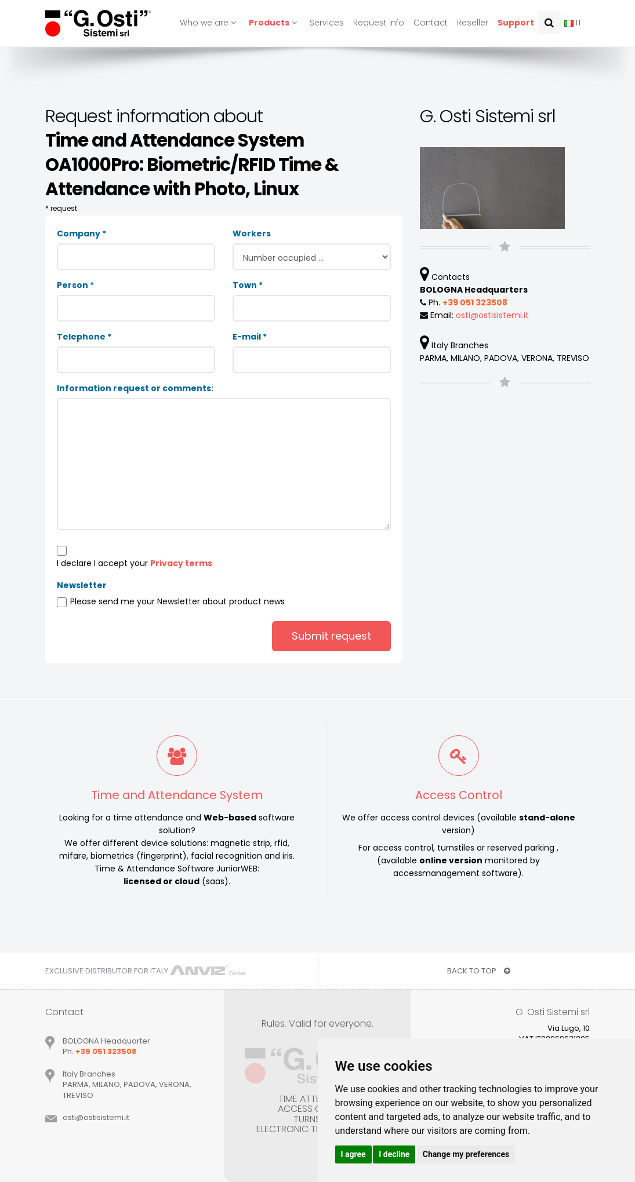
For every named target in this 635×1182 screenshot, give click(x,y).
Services (327, 22)
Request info (378, 22)
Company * (81, 233)
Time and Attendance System (177, 795)
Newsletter (82, 585)
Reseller (472, 22)
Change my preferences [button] (466, 1154)
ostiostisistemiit (492, 315)
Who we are (210, 22)
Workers (252, 233)
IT (573, 22)
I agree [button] (353, 1154)
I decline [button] (394, 1154)
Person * (75, 285)
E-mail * (250, 336)
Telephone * (84, 336)
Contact (430, 22)
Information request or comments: (135, 388)
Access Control (458, 795)
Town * (248, 285)
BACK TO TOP (478, 970)
